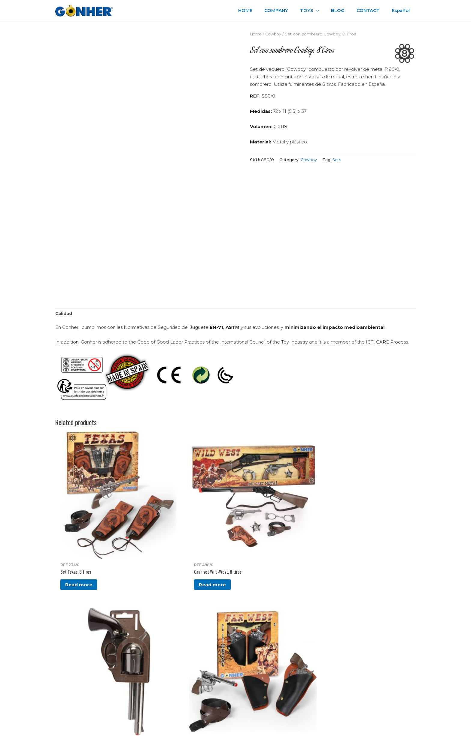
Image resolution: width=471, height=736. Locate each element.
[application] (327, 10)
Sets (337, 159)
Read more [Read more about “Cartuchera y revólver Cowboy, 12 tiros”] (201, 523)
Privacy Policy (258, 627)
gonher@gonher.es (94, 657)
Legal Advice (257, 634)
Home (256, 34)
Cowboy (275, 34)
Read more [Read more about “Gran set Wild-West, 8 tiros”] (140, 523)
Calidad (64, 314)
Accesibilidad (257, 642)
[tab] (64, 314)
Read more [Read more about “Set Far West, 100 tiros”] (262, 517)
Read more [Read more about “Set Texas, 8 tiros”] (79, 517)
